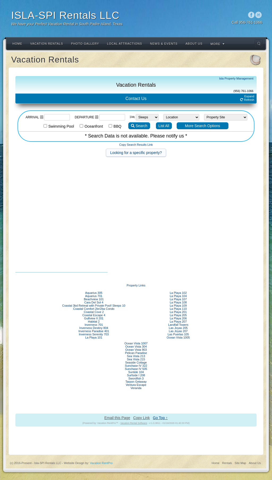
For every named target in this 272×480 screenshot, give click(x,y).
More (218, 43)
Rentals (227, 463)
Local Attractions (124, 43)
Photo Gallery (85, 43)
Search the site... (259, 44)
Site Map (240, 463)
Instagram (258, 15)
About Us (194, 43)
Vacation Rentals (46, 43)
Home (17, 43)
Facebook (251, 15)
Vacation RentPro (101, 463)
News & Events (163, 43)
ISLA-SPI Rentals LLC (65, 15)
